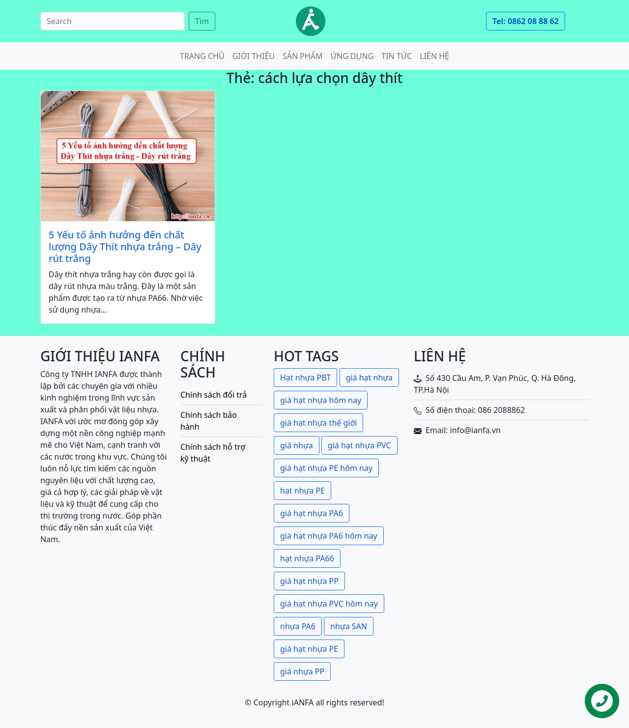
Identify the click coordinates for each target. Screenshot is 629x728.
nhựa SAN (348, 626)
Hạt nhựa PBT (305, 377)
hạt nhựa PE (302, 490)
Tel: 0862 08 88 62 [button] (525, 21)
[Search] (112, 21)
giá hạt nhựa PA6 (311, 513)
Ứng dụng (352, 56)
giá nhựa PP (302, 671)
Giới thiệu (253, 56)
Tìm (202, 21)
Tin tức (396, 56)
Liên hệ (434, 56)
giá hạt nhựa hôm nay (320, 400)
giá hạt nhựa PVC (359, 445)
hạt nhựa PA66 (307, 558)
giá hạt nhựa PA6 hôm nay (328, 535)
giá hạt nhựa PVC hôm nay (329, 603)
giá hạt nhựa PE (309, 648)
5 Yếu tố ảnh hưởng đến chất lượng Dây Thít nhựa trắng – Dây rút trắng (125, 246)
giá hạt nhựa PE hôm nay (326, 468)
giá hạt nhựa (369, 377)
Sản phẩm (303, 56)
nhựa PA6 (297, 626)
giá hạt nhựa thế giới (318, 422)
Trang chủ (202, 56)
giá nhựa (296, 445)
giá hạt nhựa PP (309, 581)
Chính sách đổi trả (213, 394)
